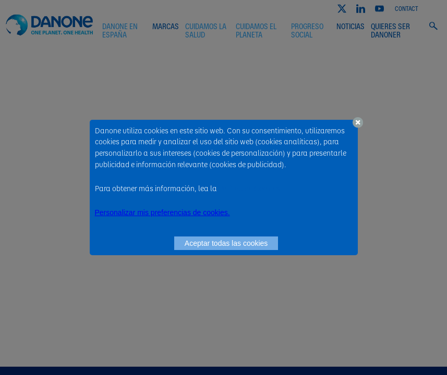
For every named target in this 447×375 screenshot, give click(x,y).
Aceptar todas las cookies (226, 243)
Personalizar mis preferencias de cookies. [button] (162, 212)
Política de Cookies (249, 188)
